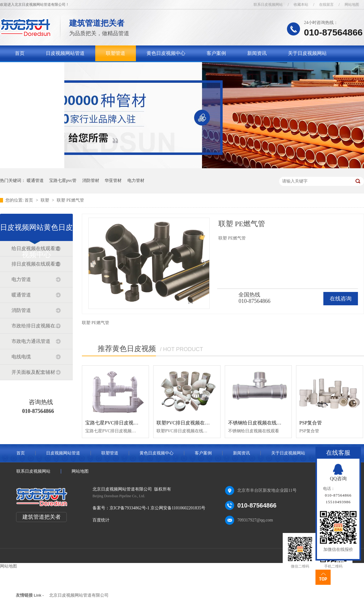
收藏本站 (301, 4)
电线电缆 (21, 356)
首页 (20, 53)
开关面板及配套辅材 (33, 372)
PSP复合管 (310, 422)
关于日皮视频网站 (307, 53)
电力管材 (135, 180)
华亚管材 (113, 180)
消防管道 (21, 310)
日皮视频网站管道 (65, 53)
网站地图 (352, 4)
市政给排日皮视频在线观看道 (36, 325)
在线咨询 (341, 299)
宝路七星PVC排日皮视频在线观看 (121, 422)
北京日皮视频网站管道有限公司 (79, 595)
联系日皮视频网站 (268, 4)
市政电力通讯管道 (31, 341)
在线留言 (326, 4)
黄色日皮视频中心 (166, 53)
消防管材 (90, 180)
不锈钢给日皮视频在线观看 (257, 422)
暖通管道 (35, 180)
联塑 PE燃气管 (70, 200)
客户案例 (216, 53)
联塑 (45, 200)
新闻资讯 (257, 53)
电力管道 (21, 279)
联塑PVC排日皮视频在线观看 (188, 422)
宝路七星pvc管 (62, 180)
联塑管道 (115, 53)
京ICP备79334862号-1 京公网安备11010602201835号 (157, 508)
